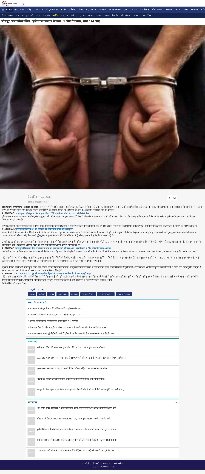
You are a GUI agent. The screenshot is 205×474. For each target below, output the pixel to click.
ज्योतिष (63, 9)
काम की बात (144, 9)
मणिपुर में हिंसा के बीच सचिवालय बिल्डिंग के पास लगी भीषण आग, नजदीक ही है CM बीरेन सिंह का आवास (63, 248)
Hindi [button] (15, 3)
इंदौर (125, 9)
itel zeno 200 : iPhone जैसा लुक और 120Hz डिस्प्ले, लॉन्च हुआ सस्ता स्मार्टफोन (71, 347)
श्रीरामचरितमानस (115, 9)
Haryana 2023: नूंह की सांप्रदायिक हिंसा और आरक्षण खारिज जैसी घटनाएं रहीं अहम (53, 273)
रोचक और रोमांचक (123, 294)
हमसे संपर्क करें (119, 463)
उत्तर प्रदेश (19, 15)
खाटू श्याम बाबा (52, 9)
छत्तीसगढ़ (74, 15)
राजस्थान (99, 15)
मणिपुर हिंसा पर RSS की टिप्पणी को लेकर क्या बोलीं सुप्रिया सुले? (44, 229)
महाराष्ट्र (90, 15)
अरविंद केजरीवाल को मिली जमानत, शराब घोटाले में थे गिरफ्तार (54, 320)
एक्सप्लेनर (169, 9)
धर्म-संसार (102, 9)
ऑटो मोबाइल (126, 15)
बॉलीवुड (30, 9)
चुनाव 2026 (19, 9)
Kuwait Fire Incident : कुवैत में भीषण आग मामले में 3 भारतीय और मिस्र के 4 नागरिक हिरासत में (68, 327)
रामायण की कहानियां (106, 294)
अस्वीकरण (106, 463)
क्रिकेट (81, 9)
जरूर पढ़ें (32, 341)
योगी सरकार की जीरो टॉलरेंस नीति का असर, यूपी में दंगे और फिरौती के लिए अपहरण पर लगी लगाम (77, 439)
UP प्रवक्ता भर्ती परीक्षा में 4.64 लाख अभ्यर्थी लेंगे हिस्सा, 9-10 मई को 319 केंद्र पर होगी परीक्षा (75, 450)
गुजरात (82, 15)
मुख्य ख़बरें (29, 15)
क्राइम (177, 9)
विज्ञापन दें (96, 463)
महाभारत (194, 9)
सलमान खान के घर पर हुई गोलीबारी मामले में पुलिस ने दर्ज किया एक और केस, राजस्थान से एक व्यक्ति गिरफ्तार (72, 333)
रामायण (185, 9)
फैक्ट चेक (115, 15)
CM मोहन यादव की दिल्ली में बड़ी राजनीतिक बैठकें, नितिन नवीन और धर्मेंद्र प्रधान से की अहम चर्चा (76, 408)
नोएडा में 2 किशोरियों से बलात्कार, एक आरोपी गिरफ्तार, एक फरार (55, 314)
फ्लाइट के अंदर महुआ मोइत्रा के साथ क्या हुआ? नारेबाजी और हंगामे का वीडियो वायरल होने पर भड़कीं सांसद (80, 389)
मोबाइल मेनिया (146, 15)
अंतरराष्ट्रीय (46, 15)
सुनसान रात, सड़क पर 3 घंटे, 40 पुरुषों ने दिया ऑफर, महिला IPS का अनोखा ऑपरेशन (72, 368)
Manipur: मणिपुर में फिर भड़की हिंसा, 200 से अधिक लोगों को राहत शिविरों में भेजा (52, 213)
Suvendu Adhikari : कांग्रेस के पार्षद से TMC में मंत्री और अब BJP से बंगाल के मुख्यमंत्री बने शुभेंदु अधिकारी (81, 357)
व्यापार (135, 15)
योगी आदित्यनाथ (7, 15)
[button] (3, 10)
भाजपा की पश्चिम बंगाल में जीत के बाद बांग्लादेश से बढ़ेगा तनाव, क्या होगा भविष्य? (71, 378)
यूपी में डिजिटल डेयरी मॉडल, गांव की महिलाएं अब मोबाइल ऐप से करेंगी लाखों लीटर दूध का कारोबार (77, 429)
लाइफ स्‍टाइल (91, 9)
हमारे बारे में (85, 463)
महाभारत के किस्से (88, 294)
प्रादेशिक (56, 15)
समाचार (9, 9)
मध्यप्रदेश (133, 9)
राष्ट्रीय (38, 15)
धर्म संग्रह (72, 9)
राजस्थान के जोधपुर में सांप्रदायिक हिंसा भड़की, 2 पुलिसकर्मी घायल (55, 308)
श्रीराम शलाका (157, 9)
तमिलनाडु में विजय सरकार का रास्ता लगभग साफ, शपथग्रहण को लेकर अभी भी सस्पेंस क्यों (73, 418)
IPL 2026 (39, 9)
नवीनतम (32, 402)
